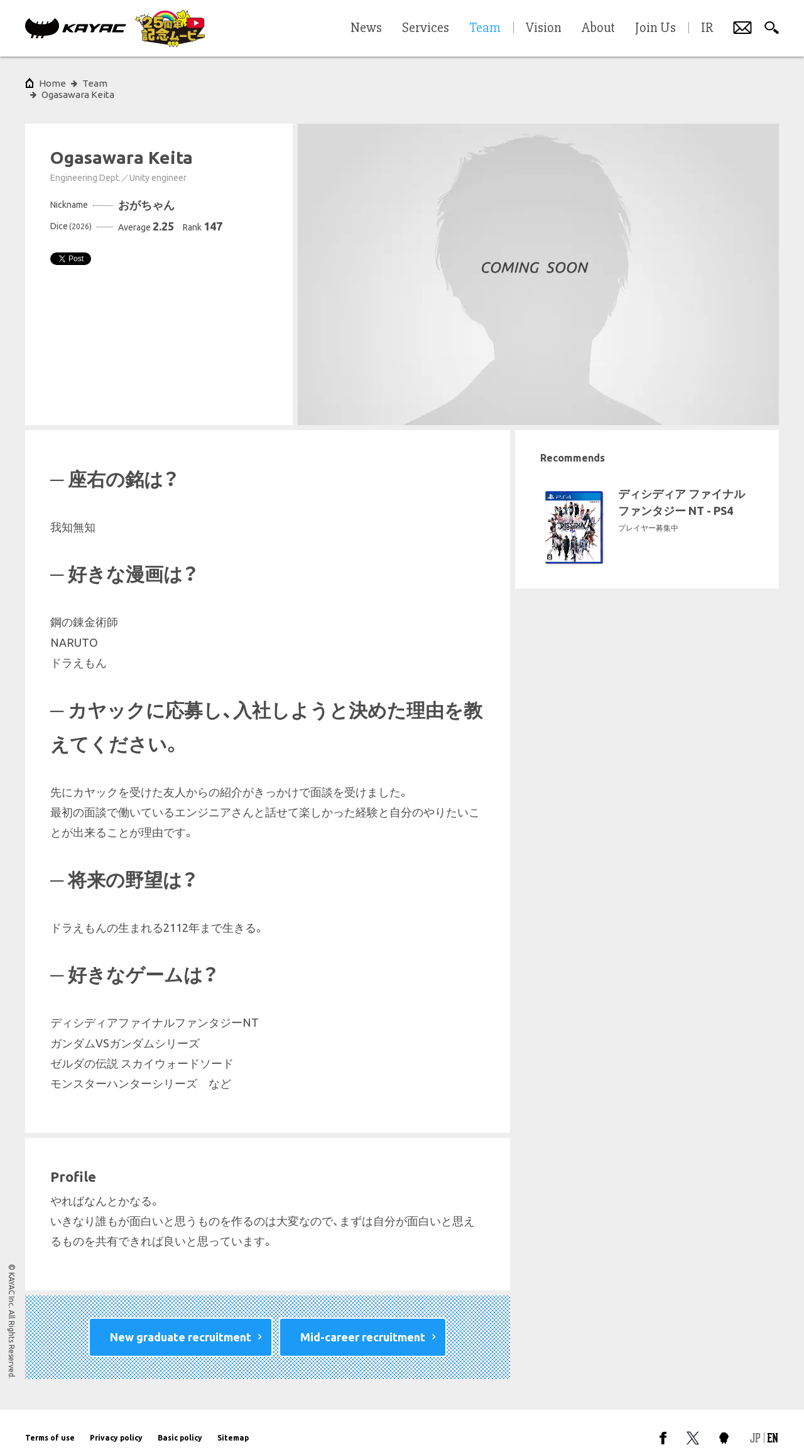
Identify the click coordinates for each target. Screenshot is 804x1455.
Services (425, 28)
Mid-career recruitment (362, 1325)
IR (707, 28)
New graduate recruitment (180, 1325)
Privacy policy (116, 1426)
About (598, 28)
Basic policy (180, 1426)
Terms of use (50, 1426)
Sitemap (233, 1426)
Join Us (655, 28)
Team (94, 83)
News (366, 28)
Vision (544, 28)
